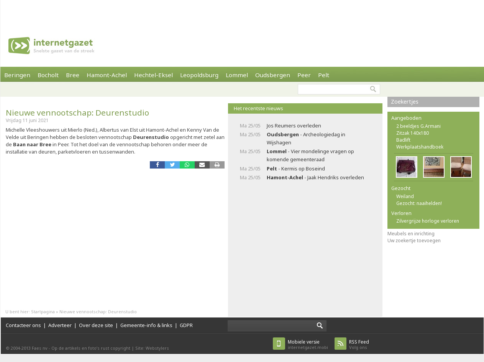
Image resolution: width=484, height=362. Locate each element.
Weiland (405, 196)
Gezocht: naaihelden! (419, 203)
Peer (304, 75)
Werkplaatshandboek (419, 147)
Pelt (323, 75)
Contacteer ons (23, 325)
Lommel (237, 75)
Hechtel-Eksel (153, 75)
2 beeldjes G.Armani (418, 126)
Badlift (403, 140)
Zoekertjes (404, 101)
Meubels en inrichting (411, 233)
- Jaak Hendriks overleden (315, 177)
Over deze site (96, 325)
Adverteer (60, 325)
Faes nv (40, 348)
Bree (72, 75)
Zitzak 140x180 (412, 133)
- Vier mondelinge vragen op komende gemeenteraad (310, 155)
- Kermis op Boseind (296, 168)
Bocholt (48, 75)
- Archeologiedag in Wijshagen (306, 138)
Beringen (17, 75)
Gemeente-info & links (146, 325)
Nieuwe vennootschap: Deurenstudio (77, 112)
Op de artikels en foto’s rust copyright (90, 348)
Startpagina (43, 311)
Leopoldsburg (199, 75)
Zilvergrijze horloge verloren (427, 221)
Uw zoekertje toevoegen (414, 240)
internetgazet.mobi (308, 344)
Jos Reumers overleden (294, 125)
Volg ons (359, 344)
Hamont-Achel (107, 75)
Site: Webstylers (152, 348)
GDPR (186, 325)
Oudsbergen (272, 75)
